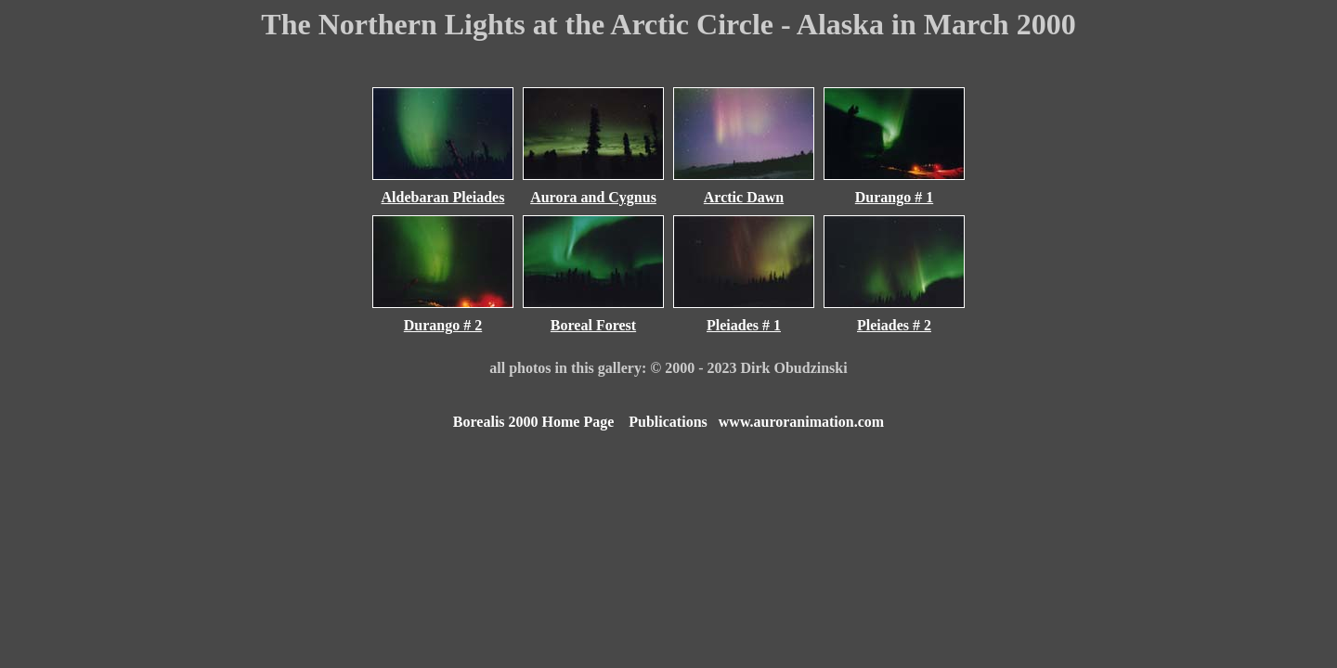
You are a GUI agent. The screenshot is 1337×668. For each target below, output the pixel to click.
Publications (668, 422)
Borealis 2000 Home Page (533, 422)
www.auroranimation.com (801, 422)
